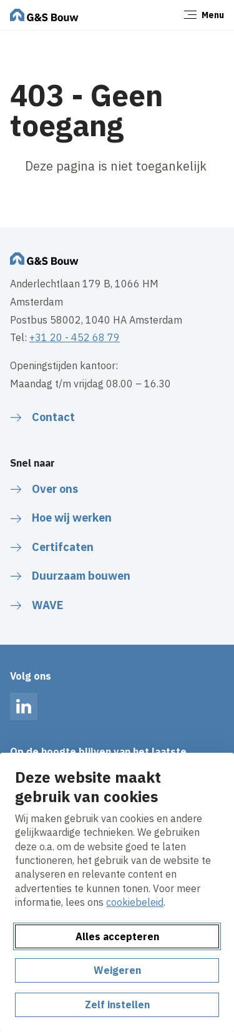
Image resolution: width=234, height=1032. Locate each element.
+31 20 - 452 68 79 (74, 337)
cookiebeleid (134, 902)
